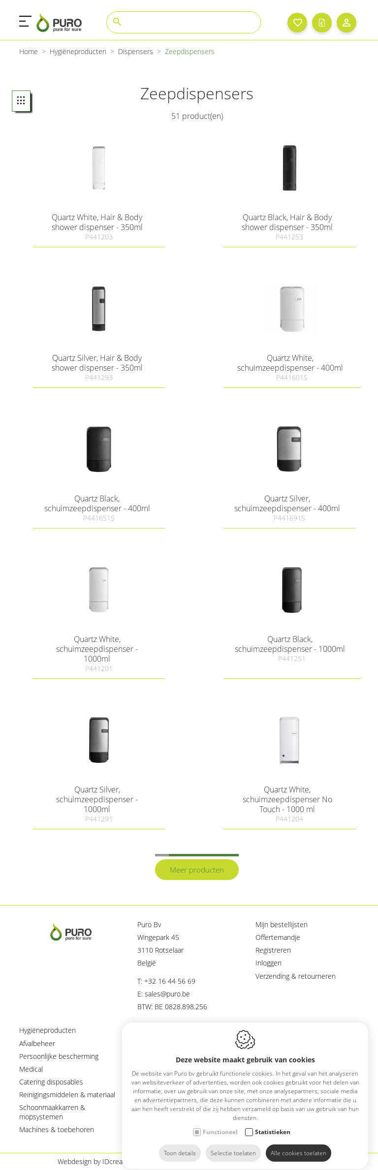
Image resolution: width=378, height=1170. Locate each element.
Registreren (273, 950)
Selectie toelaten (233, 1144)
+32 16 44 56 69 (169, 981)
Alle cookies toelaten (298, 1144)
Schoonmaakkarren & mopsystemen (52, 1112)
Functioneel (220, 1123)
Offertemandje (277, 937)
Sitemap (308, 1161)
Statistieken (272, 1123)
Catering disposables (51, 1081)
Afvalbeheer (37, 1043)
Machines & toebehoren (56, 1129)
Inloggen (268, 962)
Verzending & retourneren (295, 976)
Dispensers (135, 51)
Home (28, 51)
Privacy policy (255, 1161)
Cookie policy (193, 1161)
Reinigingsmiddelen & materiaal (67, 1094)
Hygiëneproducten (78, 51)
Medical (31, 1069)
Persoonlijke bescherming (58, 1056)
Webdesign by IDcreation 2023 (105, 1161)
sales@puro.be (167, 993)
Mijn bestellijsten (281, 924)
